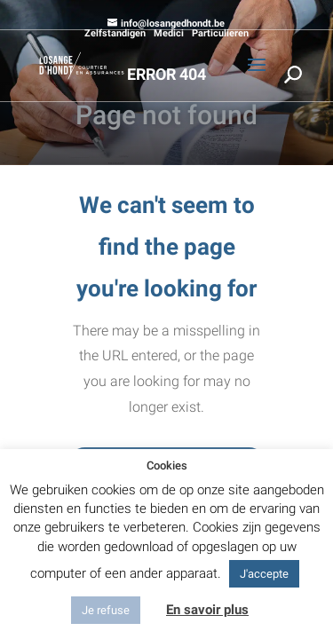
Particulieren (220, 33)
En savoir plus (207, 610)
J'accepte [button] (264, 573)
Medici (169, 33)
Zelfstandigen (115, 33)
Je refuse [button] (106, 610)
